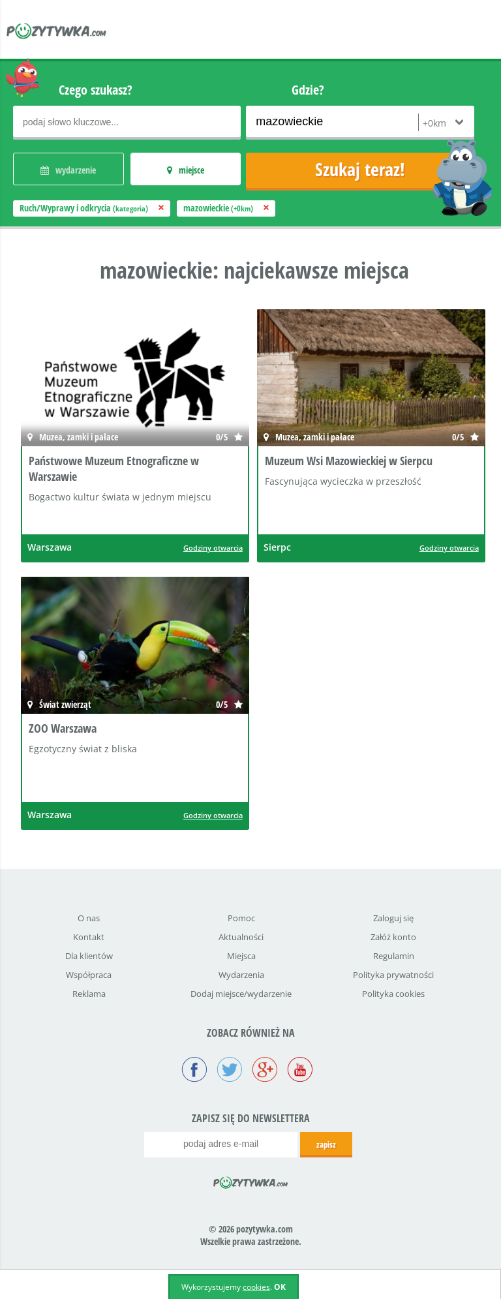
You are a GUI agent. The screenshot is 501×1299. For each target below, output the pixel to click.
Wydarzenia (241, 975)
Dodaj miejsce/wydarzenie (241, 994)
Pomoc (241, 918)
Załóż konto (393, 937)
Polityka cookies (393, 994)
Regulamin (393, 956)
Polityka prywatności (393, 975)
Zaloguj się (393, 918)
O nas (89, 918)
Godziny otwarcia (213, 548)
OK (280, 1286)
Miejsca (241, 956)
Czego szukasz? (95, 90)
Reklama (89, 994)
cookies (256, 1286)
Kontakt (88, 937)
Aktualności (241, 937)
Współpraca (89, 975)
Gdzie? (308, 90)
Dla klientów (89, 956)
